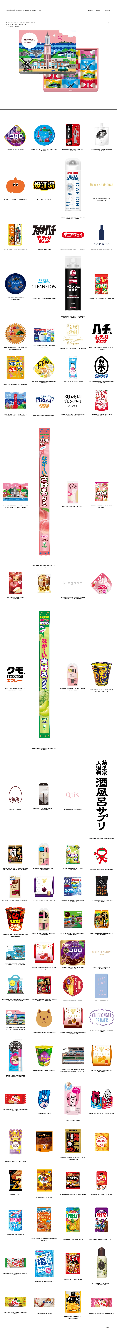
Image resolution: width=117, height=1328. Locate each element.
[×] (109, 23)
